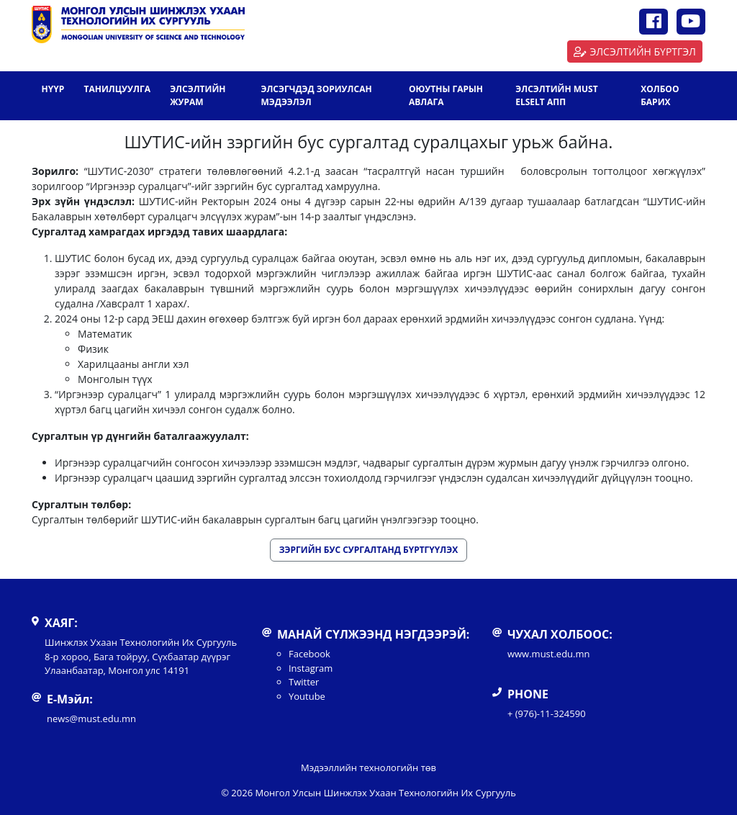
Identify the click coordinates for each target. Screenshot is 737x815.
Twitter (304, 681)
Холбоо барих (660, 95)
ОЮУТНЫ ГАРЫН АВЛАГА (446, 95)
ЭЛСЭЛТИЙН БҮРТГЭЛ (635, 51)
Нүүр (53, 89)
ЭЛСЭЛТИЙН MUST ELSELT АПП (556, 95)
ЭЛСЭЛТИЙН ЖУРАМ (197, 95)
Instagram (311, 668)
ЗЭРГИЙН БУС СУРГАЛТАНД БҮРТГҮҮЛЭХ (368, 550)
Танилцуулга (116, 89)
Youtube (307, 696)
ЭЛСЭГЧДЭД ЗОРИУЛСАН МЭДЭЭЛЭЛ (316, 95)
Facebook (309, 653)
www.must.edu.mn (548, 653)
